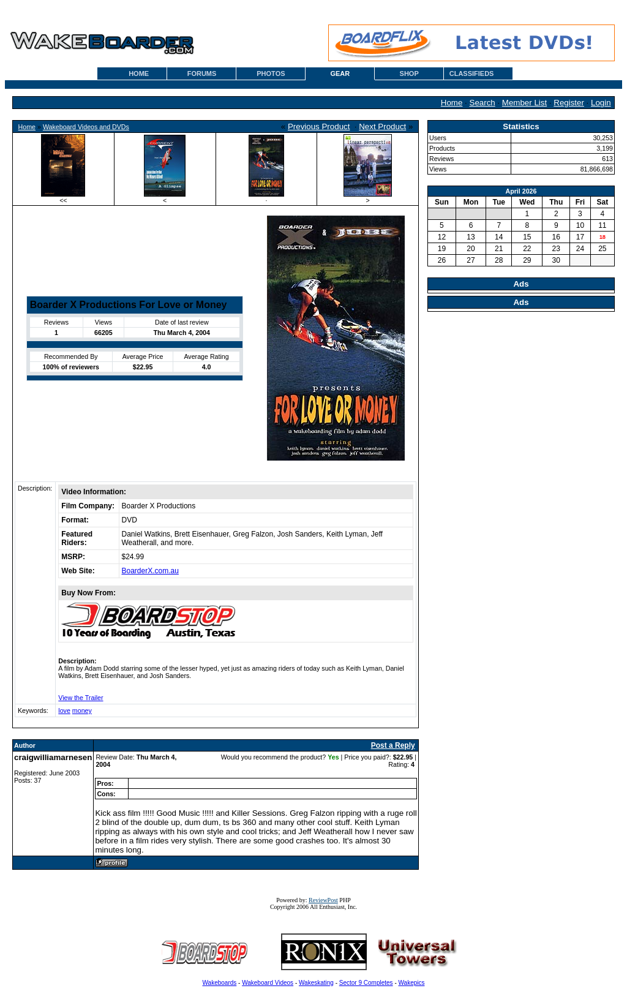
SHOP (409, 73)
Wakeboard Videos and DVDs (86, 126)
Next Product (382, 126)
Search (482, 102)
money (82, 710)
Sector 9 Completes (366, 982)
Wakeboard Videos (267, 982)
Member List (524, 102)
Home (452, 102)
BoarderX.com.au (150, 571)
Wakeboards (220, 982)
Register (569, 102)
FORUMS (202, 73)
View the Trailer (80, 697)
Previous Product (319, 126)
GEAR (340, 73)
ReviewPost (323, 900)
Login (601, 102)
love (64, 710)
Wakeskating (316, 982)
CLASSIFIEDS (471, 73)
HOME (139, 73)
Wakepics (412, 982)
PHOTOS (271, 73)
